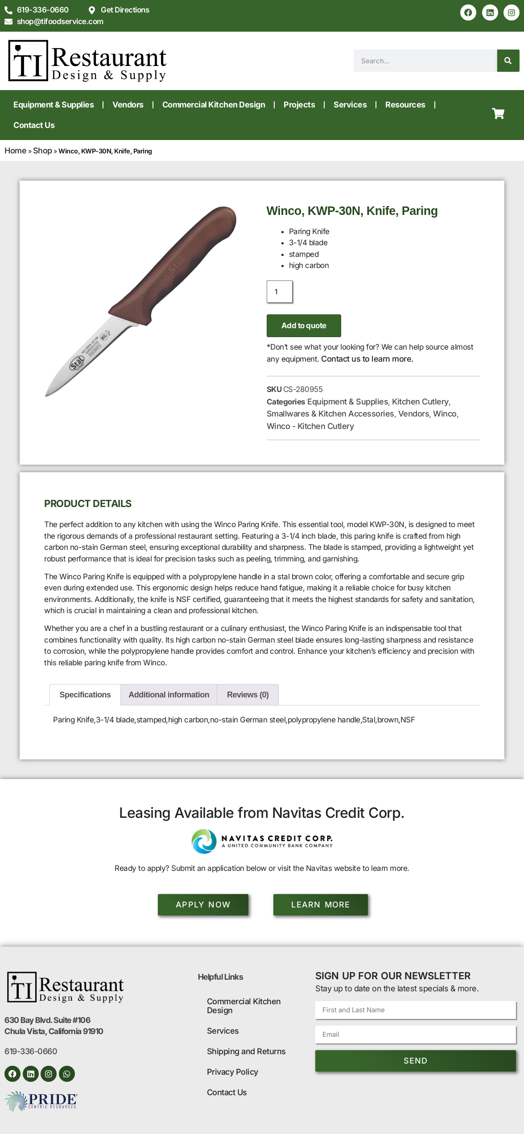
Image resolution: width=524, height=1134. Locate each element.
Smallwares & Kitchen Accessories (330, 413)
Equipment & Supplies (53, 104)
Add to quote (303, 325)
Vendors (128, 104)
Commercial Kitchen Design (213, 104)
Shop (42, 150)
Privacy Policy (232, 1071)
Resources (405, 104)
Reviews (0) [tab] (248, 694)
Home (15, 150)
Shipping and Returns (246, 1051)
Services (350, 104)
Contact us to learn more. (367, 358)
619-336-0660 (30, 1051)
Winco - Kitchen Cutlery (310, 426)
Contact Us (33, 125)
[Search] (508, 60)
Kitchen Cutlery (420, 401)
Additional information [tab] (168, 694)
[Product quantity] (280, 291)
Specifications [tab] (85, 694)
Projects (299, 104)
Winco (445, 413)
